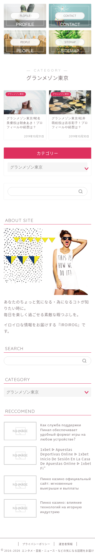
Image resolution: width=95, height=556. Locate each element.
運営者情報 (66, 544)
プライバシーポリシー (36, 544)
